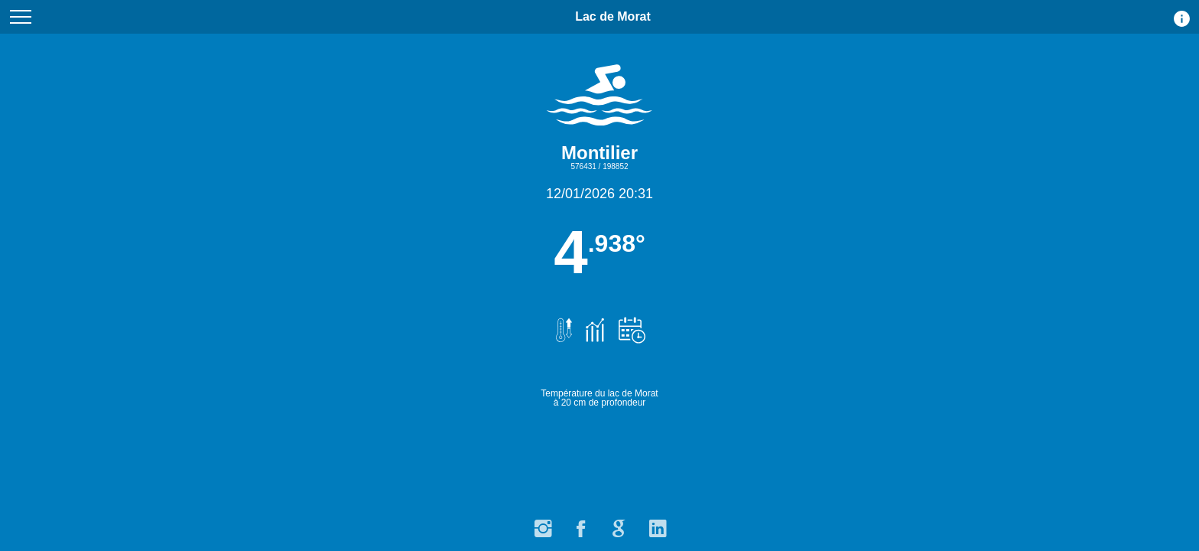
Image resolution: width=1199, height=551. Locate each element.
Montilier (599, 152)
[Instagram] (542, 524)
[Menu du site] (21, 17)
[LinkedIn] (656, 524)
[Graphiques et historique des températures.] (593, 323)
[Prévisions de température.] (628, 323)
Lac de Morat (613, 22)
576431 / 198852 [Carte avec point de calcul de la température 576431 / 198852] (599, 166)
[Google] (618, 524)
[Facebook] (580, 524)
